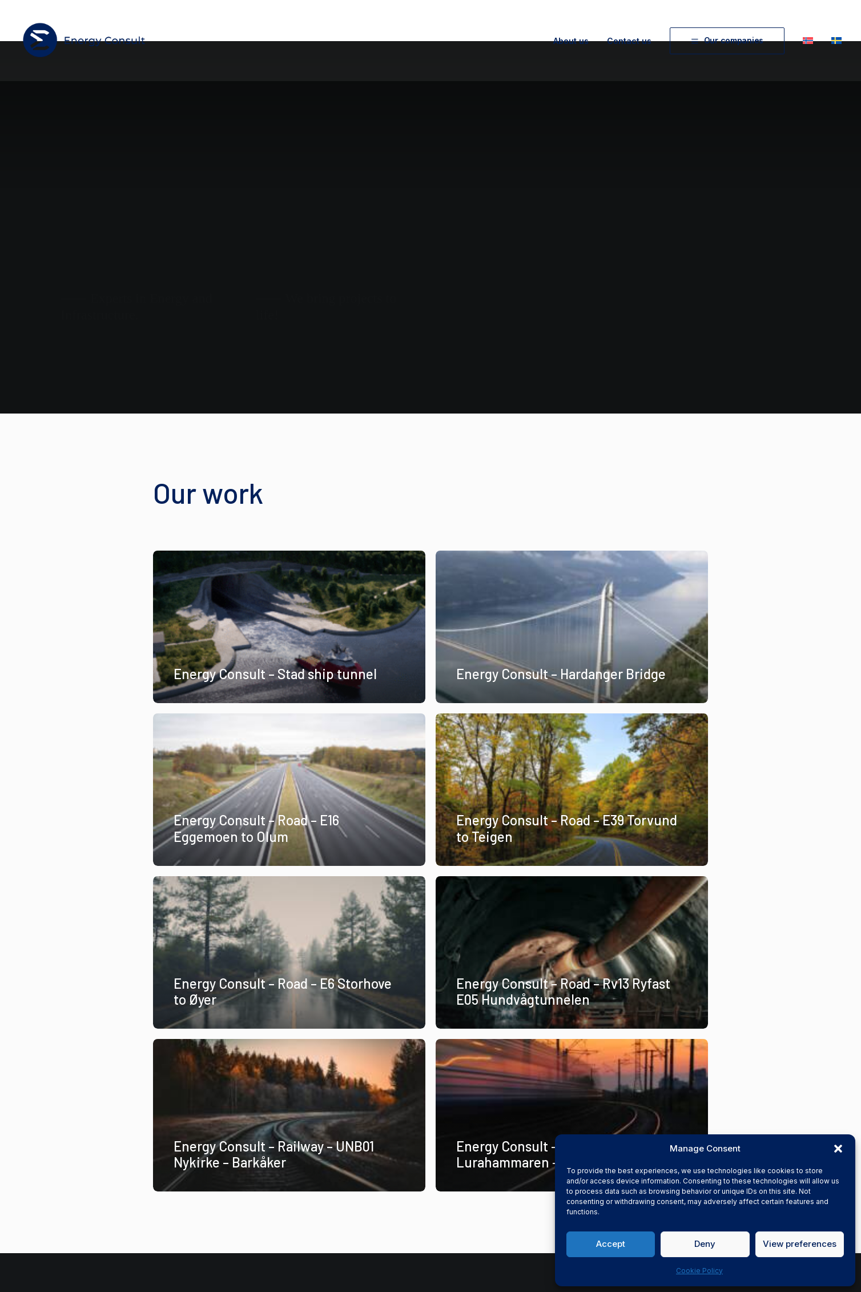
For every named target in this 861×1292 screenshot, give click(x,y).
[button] (838, 1148)
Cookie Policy (699, 1270)
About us (571, 41)
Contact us (629, 41)
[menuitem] (575, 41)
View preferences (799, 1243)
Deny (704, 1243)
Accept (610, 1243)
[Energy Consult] (83, 41)
